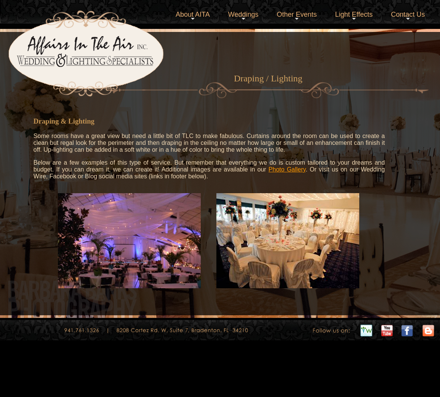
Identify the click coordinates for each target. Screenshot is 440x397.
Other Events (297, 16)
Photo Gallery (287, 169)
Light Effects (354, 16)
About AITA (193, 16)
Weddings (243, 16)
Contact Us (408, 16)
